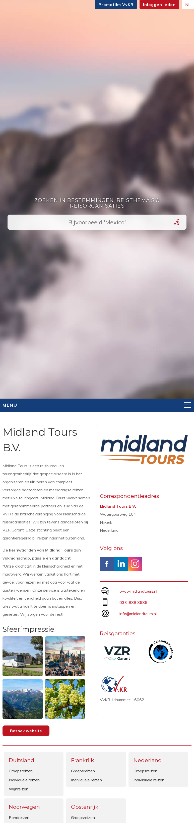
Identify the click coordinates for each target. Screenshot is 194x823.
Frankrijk (82, 760)
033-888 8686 (133, 602)
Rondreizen (19, 817)
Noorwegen (24, 807)
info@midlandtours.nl (138, 613)
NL (187, 4)
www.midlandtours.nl (138, 591)
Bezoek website (26, 730)
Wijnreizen (18, 788)
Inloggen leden (159, 4)
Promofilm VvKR (116, 4)
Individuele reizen (24, 779)
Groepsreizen (21, 770)
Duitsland (21, 760)
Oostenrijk (84, 807)
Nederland (148, 760)
